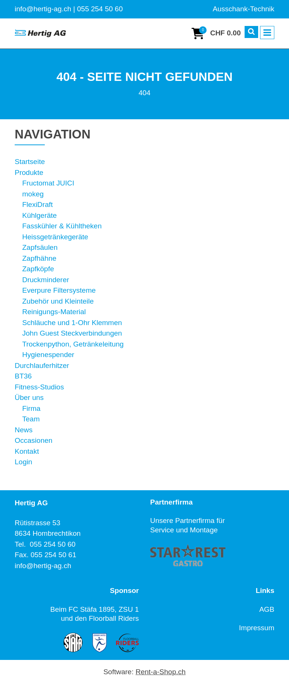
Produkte (29, 172)
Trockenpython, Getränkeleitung (73, 344)
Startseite (30, 162)
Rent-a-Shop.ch (160, 672)
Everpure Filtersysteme (59, 290)
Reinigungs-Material (54, 312)
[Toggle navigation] (267, 33)
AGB (266, 609)
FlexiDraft (37, 204)
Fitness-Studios (39, 387)
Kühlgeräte (39, 215)
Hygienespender (48, 355)
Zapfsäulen (40, 247)
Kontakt (27, 451)
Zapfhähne (39, 258)
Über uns (29, 397)
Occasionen (33, 440)
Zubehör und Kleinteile (58, 301)
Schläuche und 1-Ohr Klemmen (72, 323)
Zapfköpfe (38, 269)
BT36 (23, 376)
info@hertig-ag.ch (43, 566)
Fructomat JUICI (48, 183)
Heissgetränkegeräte (55, 237)
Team (31, 419)
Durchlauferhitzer (42, 365)
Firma (31, 408)
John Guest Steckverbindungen (72, 333)
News (24, 430)
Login (23, 462)
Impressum (256, 628)
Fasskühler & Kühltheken (62, 226)
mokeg (33, 194)
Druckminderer (45, 280)
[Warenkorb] (216, 33)
